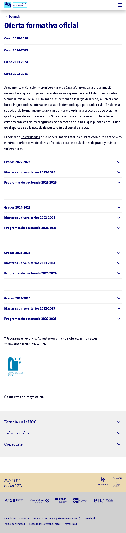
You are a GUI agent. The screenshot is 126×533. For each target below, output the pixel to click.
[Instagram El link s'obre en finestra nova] (8, 465)
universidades (30, 137)
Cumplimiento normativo (16, 518)
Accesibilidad (71, 523)
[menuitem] (63, 39)
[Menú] (119, 5)
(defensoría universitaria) (57, 518)
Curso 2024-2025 (16, 50)
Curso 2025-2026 (16, 38)
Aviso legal (90, 518)
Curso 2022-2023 (16, 73)
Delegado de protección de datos (45, 523)
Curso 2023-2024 (16, 62)
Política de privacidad (14, 523)
